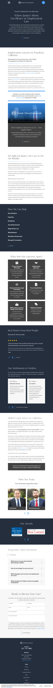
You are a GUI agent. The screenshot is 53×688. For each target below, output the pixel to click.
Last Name (29, 603)
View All (11, 245)
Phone (10, 607)
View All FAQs (12, 554)
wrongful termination (30, 73)
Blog (26, 674)
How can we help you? (13, 615)
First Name (11, 603)
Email (28, 607)
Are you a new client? (13, 611)
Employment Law (26, 672)
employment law (16, 79)
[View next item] (12, 357)
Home (26, 667)
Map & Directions (26, 660)
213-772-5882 (26, 648)
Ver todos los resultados (22, 407)
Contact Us (26, 37)
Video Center (26, 677)
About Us (26, 669)
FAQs (26, 680)
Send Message (26, 632)
